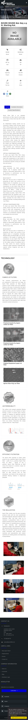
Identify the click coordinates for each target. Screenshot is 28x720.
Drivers (3, 656)
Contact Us (4, 659)
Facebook (5, 696)
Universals (4, 671)
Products (8, 17)
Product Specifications (14, 110)
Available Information (17, 107)
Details (7, 107)
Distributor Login (6, 677)
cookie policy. (14, 715)
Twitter (4, 701)
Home (2, 17)
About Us (4, 668)
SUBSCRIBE (14, 690)
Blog (3, 674)
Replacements (5, 653)
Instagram (5, 706)
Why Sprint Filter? (6, 651)
